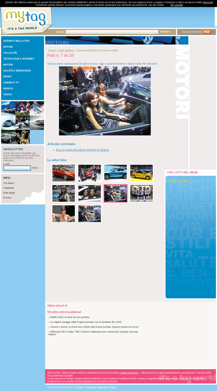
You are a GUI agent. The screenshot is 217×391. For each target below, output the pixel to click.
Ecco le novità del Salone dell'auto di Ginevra (82, 150)
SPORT (7, 76)
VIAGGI (7, 94)
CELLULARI (10, 52)
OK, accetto (176, 5)
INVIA (35, 168)
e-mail (6, 164)
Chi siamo (8, 183)
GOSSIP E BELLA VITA (16, 40)
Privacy (7, 197)
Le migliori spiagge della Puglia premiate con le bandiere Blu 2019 (85, 322)
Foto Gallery (66, 50)
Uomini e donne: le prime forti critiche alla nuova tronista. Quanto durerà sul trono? (94, 327)
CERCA (60, 32)
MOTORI (8, 64)
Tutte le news (179, 180)
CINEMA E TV (11, 82)
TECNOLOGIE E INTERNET (18, 58)
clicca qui (208, 2)
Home (52, 50)
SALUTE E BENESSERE (17, 70)
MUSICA (8, 88)
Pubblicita (8, 188)
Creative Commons (129, 373)
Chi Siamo (79, 387)
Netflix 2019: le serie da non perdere (69, 317)
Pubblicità (90, 387)
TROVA (165, 31)
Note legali (9, 192)
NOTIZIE (8, 46)
